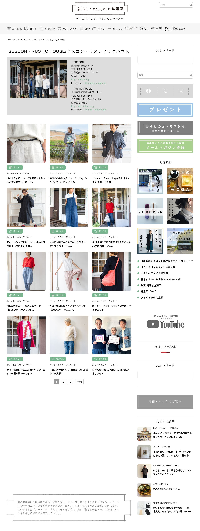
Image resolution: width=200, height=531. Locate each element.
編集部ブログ (148, 291)
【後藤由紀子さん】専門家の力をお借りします (167, 261)
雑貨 (87, 29)
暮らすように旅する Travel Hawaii (161, 279)
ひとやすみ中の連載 (152, 297)
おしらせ (118, 29)
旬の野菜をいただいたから (166, 489)
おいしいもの (69, 29)
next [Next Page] (79, 381)
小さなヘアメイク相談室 (154, 273)
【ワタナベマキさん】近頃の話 (158, 267)
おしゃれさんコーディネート (20, 173)
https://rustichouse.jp (83, 106)
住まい (101, 29)
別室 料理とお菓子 (151, 285)
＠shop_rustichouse (96, 109)
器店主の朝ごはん (161, 484)
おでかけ (50, 29)
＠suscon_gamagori (96, 83)
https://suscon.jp (80, 79)
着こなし (17, 29)
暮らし (33, 29)
